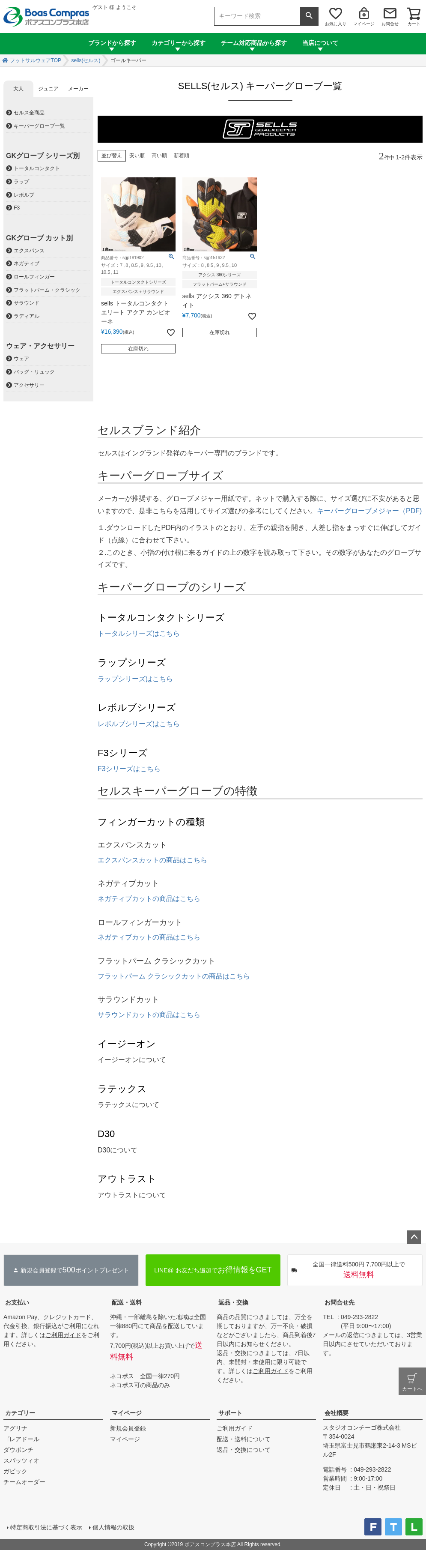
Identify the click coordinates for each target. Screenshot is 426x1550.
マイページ (364, 23)
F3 (17, 208)
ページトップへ (414, 1237)
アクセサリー (29, 385)
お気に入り (335, 23)
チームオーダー (24, 1481)
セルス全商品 (29, 113)
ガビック (15, 1471)
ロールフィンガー (34, 277)
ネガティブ (26, 263)
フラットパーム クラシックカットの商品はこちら (174, 976)
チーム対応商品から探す (254, 42)
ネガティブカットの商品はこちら (149, 898)
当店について (320, 42)
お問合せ (390, 23)
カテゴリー (20, 1412)
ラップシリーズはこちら (135, 678)
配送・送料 (127, 1302)
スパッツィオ (21, 1460)
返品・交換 (233, 1302)
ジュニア (48, 89)
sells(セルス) (85, 60)
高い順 (159, 156)
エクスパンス (29, 251)
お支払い (17, 1302)
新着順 (181, 156)
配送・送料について (244, 1439)
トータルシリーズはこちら (139, 633)
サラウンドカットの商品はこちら (149, 1014)
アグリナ (15, 1428)
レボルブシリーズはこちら (139, 723)
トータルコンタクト (37, 168)
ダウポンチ (18, 1449)
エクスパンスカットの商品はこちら (152, 860)
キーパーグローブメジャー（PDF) (369, 511)
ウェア (21, 359)
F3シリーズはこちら (129, 768)
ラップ (21, 182)
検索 (309, 16)
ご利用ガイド (63, 1335)
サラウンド (26, 303)
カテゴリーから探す (179, 42)
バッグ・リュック (34, 372)
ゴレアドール (21, 1439)
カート (414, 23)
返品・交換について (244, 1449)
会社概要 (337, 1412)
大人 (18, 89)
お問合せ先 (340, 1302)
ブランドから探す (112, 42)
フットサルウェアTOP (35, 60)
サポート (230, 1412)
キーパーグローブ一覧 (39, 126)
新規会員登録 (128, 1428)
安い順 (137, 156)
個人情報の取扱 (113, 1527)
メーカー (78, 89)
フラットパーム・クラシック (47, 290)
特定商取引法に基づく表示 (46, 1527)
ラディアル (26, 316)
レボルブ (24, 195)
